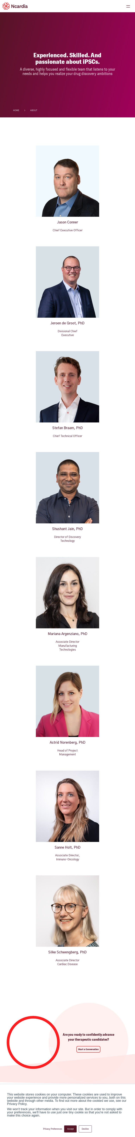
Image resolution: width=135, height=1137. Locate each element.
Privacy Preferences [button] (52, 1129)
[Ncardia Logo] (15, 6)
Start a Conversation (88, 1049)
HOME (16, 110)
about (33, 110)
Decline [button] (85, 1129)
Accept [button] (70, 1129)
